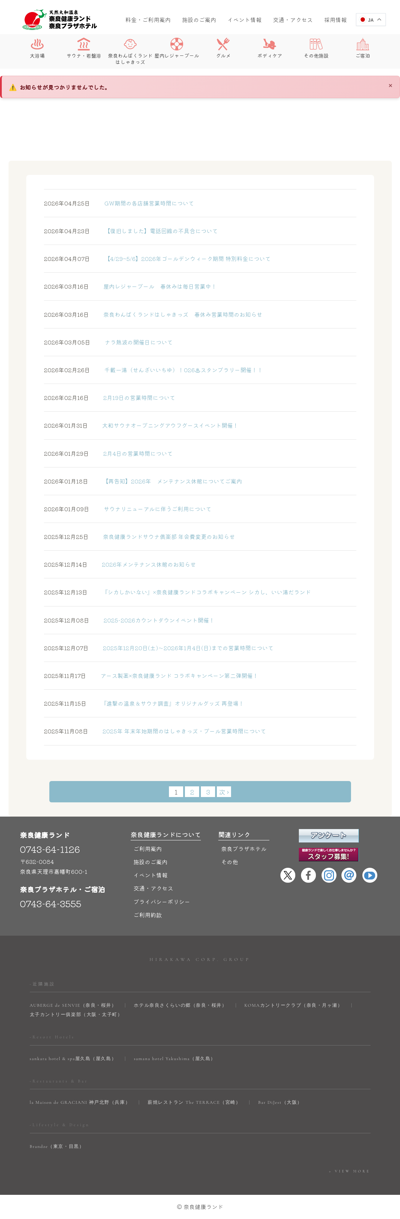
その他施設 (316, 48)
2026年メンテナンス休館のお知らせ (120, 564)
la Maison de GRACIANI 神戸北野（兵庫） (80, 1103)
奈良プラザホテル (244, 849)
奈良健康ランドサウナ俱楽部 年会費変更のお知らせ (139, 537)
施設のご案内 (199, 19)
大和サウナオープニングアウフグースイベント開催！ (141, 425)
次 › (224, 791)
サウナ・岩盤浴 (83, 48)
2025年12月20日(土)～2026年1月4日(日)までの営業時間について (159, 648)
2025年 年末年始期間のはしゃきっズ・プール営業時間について (155, 731)
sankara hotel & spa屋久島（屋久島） (73, 1059)
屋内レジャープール (176, 48)
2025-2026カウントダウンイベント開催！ (129, 620)
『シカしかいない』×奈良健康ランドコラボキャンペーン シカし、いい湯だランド (177, 592)
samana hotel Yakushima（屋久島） (175, 1059)
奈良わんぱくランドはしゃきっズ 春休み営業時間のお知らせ (153, 314)
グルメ (223, 48)
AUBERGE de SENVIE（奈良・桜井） (73, 1006)
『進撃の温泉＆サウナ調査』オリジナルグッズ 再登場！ (144, 703)
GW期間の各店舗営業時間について (119, 203)
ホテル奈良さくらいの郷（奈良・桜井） (180, 1006)
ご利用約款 (147, 915)
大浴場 (37, 48)
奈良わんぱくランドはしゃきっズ (130, 51)
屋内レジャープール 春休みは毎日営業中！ (130, 286)
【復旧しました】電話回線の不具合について (131, 231)
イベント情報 (245, 19)
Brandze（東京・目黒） (57, 1146)
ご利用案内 (147, 849)
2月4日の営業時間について (108, 453)
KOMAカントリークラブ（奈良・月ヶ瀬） (294, 1006)
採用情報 (335, 19)
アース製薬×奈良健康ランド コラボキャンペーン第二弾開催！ (151, 676)
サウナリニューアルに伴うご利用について (128, 509)
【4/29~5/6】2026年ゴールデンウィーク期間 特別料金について (157, 259)
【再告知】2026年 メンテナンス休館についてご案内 (143, 481)
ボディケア (269, 48)
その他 (229, 862)
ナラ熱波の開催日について (108, 342)
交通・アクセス (293, 19)
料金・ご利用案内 (148, 19)
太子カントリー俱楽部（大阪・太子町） (76, 1015)
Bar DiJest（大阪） (280, 1103)
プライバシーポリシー (161, 901)
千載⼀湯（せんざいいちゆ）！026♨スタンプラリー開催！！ (153, 370)
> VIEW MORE (349, 1171)
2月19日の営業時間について (109, 398)
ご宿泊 (362, 48)
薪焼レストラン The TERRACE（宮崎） (194, 1103)
